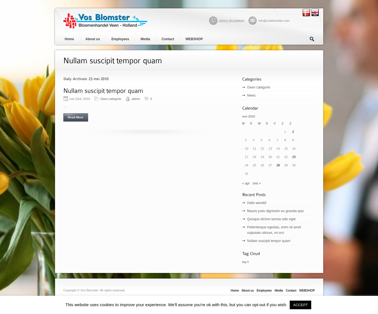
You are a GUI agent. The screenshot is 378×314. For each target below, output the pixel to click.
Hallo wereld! (257, 203)
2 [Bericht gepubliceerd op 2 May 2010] (293, 131)
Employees (120, 39)
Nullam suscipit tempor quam (269, 241)
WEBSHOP (194, 39)
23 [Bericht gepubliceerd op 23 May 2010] (294, 157)
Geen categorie (110, 98)
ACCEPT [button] (300, 305)
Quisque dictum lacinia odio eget (271, 219)
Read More (76, 117)
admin (136, 98)
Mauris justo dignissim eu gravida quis (275, 211)
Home (69, 39)
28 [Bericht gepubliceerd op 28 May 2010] (278, 165)
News (251, 95)
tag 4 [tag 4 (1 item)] (245, 261)
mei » (257, 183)
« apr (246, 183)
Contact (167, 39)
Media (145, 39)
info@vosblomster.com (273, 20)
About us (92, 39)
